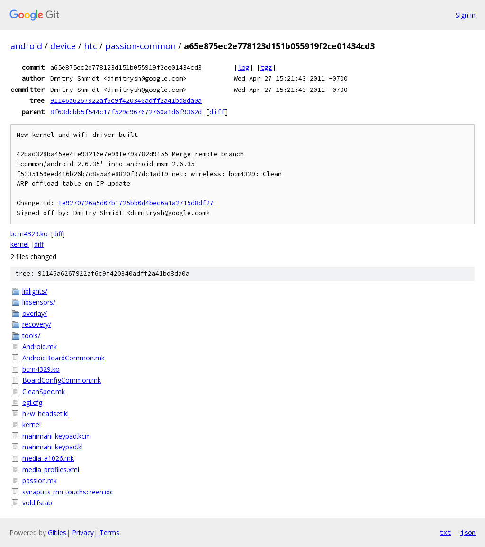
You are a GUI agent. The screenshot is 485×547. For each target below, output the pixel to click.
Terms (109, 532)
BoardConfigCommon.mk (61, 380)
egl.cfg (32, 402)
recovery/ (36, 324)
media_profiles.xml (50, 469)
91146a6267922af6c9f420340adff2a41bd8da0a (126, 100)
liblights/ (34, 291)
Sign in (466, 14)
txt (445, 532)
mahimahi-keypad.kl (52, 446)
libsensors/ (38, 301)
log (243, 67)
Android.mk (39, 346)
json (468, 532)
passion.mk (39, 480)
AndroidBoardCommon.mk (63, 357)
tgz (266, 67)
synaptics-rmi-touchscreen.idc (67, 491)
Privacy (83, 532)
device (63, 46)
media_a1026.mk (48, 458)
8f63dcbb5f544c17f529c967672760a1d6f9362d (126, 112)
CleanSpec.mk (43, 391)
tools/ (31, 335)
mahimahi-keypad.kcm (56, 435)
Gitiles (57, 532)
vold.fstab (37, 502)
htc (90, 46)
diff (217, 112)
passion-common (140, 46)
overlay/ (34, 313)
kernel (19, 244)
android (26, 46)
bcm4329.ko (29, 233)
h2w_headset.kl (45, 413)
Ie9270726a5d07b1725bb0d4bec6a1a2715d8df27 (136, 203)
